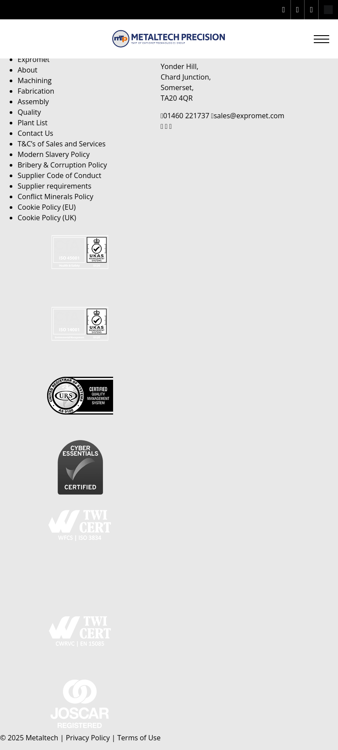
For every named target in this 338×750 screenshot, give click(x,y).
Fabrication (36, 91)
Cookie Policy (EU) (47, 207)
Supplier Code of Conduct (59, 175)
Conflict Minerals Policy (55, 196)
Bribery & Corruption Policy (62, 165)
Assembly (33, 101)
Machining (34, 80)
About (27, 70)
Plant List (33, 122)
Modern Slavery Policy (54, 154)
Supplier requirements (55, 186)
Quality (29, 112)
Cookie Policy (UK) (47, 217)
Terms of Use (139, 738)
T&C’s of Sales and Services (62, 144)
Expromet (34, 59)
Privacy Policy (88, 738)
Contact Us (35, 133)
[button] (321, 38)
